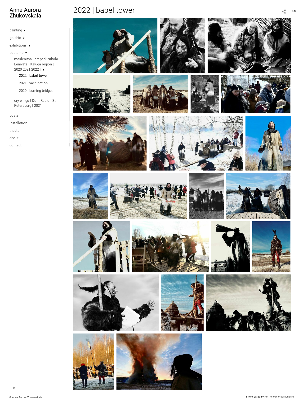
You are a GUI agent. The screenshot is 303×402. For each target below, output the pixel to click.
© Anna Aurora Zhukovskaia (25, 397)
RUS (293, 11)
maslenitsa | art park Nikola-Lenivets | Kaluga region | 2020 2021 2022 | (36, 64)
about (13, 138)
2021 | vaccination (33, 83)
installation (18, 123)
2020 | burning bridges (36, 91)
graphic (15, 38)
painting (15, 30)
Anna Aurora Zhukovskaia (25, 13)
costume (16, 53)
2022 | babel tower (33, 75)
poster (14, 115)
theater (15, 130)
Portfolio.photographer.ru (279, 396)
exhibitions (18, 45)
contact (15, 145)
